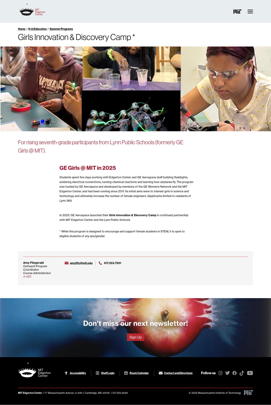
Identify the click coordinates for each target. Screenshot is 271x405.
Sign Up (135, 337)
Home (21, 29)
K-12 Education (37, 29)
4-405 (27, 276)
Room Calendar (139, 373)
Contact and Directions (178, 373)
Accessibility (78, 373)
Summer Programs (61, 29)
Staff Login (107, 373)
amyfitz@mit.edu (81, 263)
